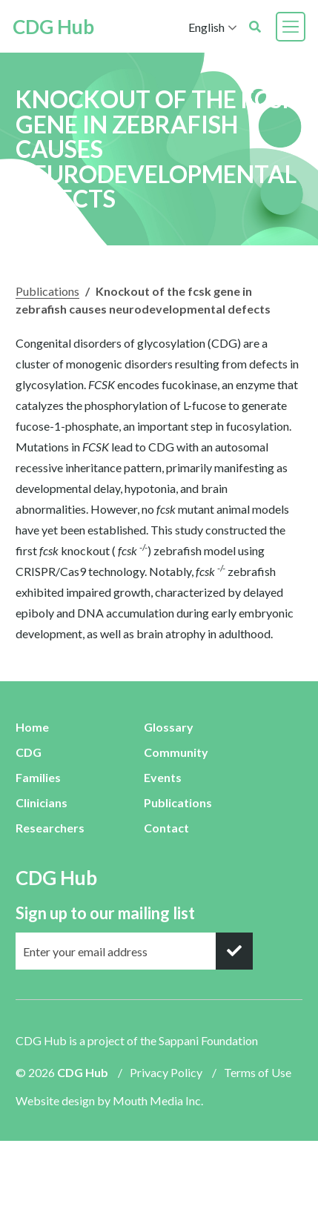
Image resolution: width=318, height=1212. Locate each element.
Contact (166, 828)
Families (38, 777)
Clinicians (41, 802)
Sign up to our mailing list (105, 913)
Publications (47, 291)
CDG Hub (56, 26)
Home (32, 727)
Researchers (50, 828)
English (203, 27)
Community (176, 752)
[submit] (234, 951)
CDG (29, 752)
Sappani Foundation (208, 1040)
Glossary (168, 727)
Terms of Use (257, 1072)
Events (163, 777)
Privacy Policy (166, 1072)
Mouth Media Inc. (158, 1100)
